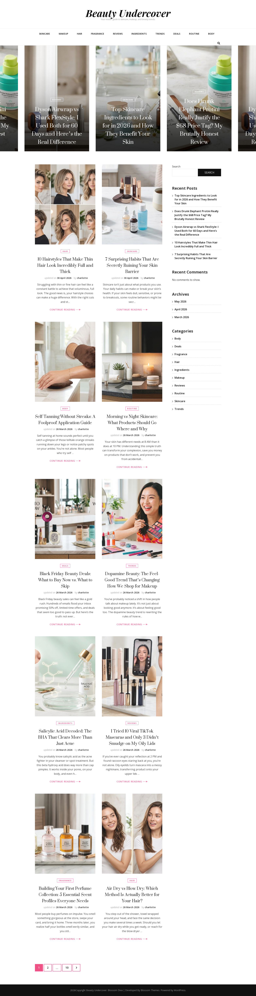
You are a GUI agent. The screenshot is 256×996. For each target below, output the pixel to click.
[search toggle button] (218, 43)
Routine (194, 33)
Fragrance (97, 33)
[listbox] (128, 98)
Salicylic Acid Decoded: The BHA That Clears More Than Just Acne (65, 737)
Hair (79, 33)
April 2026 (181, 309)
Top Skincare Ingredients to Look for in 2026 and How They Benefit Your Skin (199, 125)
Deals (176, 33)
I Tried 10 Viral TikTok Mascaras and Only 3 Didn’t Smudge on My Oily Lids (132, 737)
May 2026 (180, 301)
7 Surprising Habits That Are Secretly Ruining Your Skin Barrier (132, 265)
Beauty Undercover (128, 12)
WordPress (179, 990)
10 (68, 966)
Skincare (44, 33)
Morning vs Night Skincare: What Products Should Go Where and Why (132, 422)
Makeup (63, 33)
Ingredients (139, 33)
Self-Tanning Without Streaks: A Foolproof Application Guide (65, 419)
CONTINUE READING (65, 309)
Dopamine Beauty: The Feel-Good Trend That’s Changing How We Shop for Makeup (132, 579)
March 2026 (182, 317)
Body (211, 33)
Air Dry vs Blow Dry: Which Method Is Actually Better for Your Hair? (132, 894)
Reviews (118, 33)
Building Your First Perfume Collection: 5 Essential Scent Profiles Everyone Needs (65, 894)
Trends (160, 33)
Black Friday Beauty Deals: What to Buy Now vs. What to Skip (65, 579)
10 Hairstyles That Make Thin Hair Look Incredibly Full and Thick (65, 265)
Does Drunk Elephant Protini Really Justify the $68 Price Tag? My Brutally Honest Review (57, 121)
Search (176, 166)
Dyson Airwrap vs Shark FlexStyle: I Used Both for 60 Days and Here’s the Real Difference (128, 125)
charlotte (82, 277)
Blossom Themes (150, 990)
